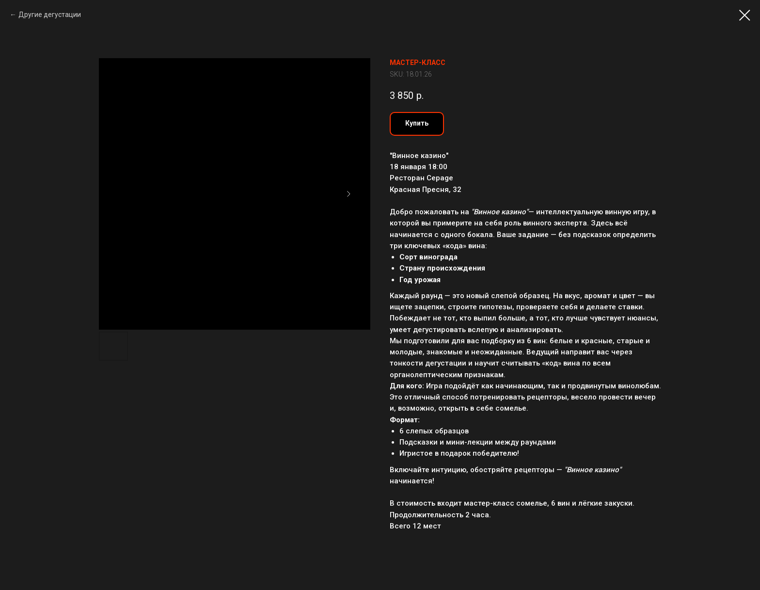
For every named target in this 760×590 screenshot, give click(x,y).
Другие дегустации (49, 14)
